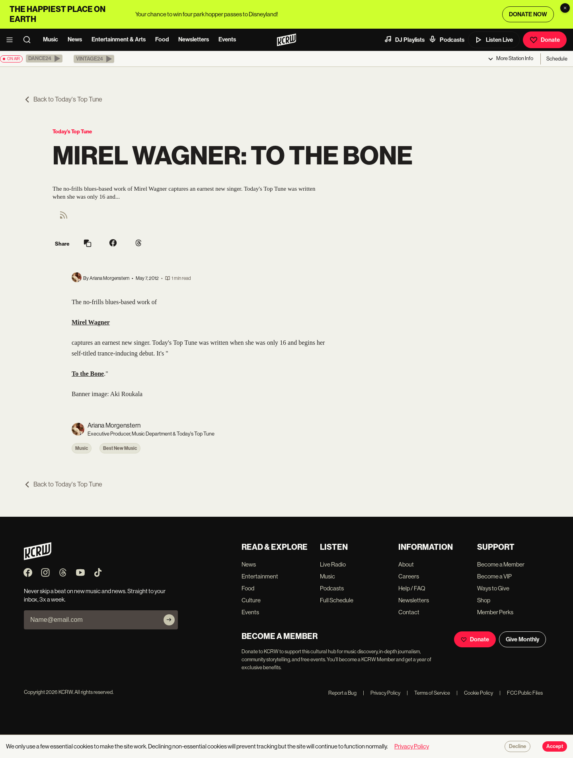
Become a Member (500, 564)
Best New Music (120, 448)
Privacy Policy (381, 693)
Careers (408, 576)
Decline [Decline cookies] (517, 746)
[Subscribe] (169, 619)
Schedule (556, 59)
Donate (545, 40)
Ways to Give (493, 588)
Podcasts (446, 39)
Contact (408, 612)
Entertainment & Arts (119, 39)
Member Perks (495, 612)
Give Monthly (522, 639)
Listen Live (494, 40)
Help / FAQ (411, 588)
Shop (483, 600)
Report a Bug (342, 693)
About (406, 564)
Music (50, 39)
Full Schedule (336, 600)
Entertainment (260, 576)
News (75, 39)
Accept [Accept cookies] (554, 746)
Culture (251, 600)
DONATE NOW (528, 14)
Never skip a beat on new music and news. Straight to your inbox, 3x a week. (95, 595)
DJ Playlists (404, 39)
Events (227, 39)
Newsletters (193, 39)
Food (162, 39)
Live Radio (333, 564)
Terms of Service (428, 693)
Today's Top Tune (72, 132)
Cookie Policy (474, 693)
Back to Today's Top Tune (63, 99)
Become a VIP (494, 576)
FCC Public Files (521, 693)
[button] (44, 59)
